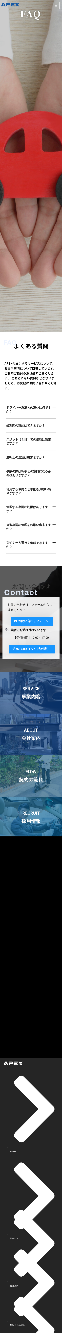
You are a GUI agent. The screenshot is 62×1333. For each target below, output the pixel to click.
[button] (31, 410)
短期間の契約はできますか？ (25, 425)
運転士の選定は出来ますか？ (25, 457)
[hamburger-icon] (56, 5)
